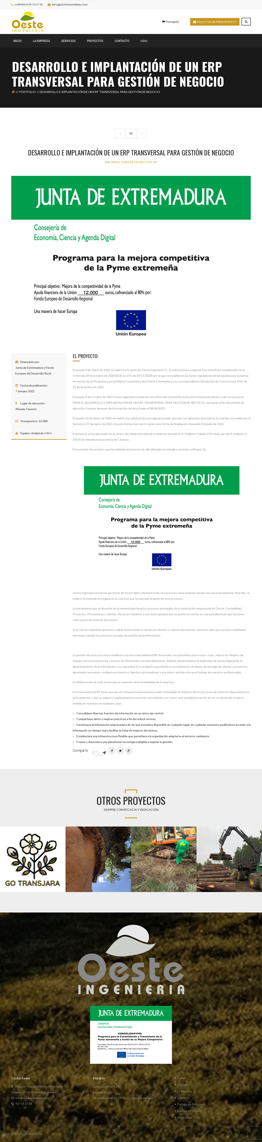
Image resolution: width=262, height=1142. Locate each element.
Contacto (183, 1097)
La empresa (184, 1091)
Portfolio (27, 92)
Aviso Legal (184, 1117)
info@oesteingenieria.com (69, 4)
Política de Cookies (189, 1111)
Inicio (180, 1078)
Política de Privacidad (191, 1104)
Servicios (183, 1084)
